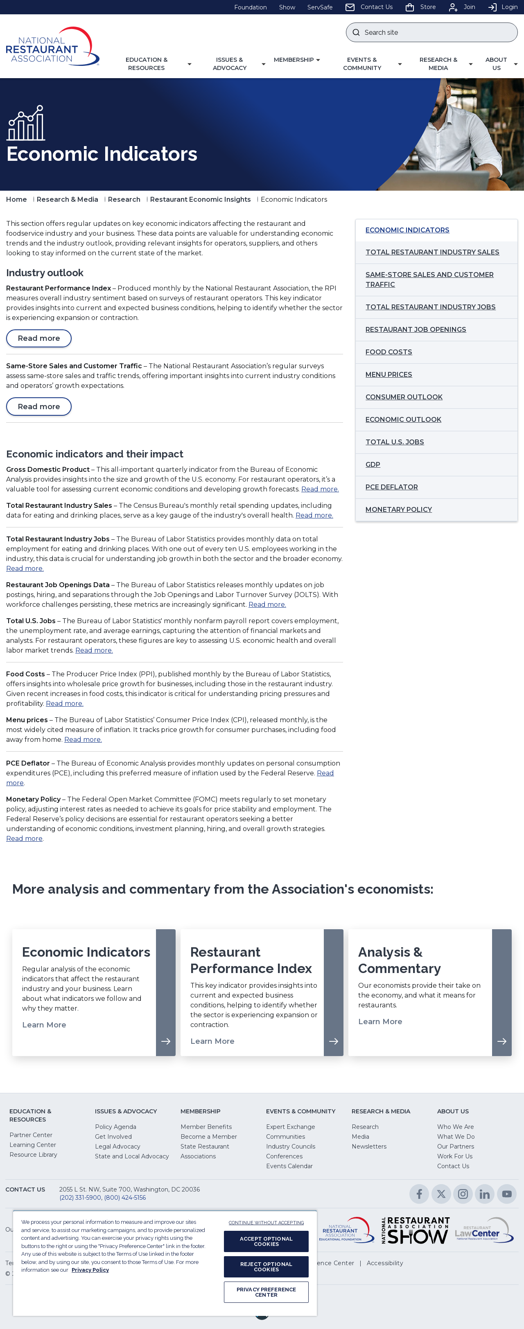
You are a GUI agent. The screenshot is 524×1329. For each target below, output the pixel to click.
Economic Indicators (407, 230)
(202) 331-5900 (80, 1197)
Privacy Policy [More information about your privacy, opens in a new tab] (90, 1270)
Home (16, 199)
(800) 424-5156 (125, 1197)
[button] (150, 64)
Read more (42, 340)
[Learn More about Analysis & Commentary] (430, 992)
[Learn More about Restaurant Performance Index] (262, 992)
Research (124, 199)
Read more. (320, 489)
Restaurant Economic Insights (200, 199)
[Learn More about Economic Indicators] (94, 992)
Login (503, 7)
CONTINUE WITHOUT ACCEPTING (266, 1222)
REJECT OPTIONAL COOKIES (266, 1267)
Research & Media (67, 199)
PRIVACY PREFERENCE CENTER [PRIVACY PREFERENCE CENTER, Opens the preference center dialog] (266, 1292)
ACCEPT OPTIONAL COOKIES (266, 1241)
